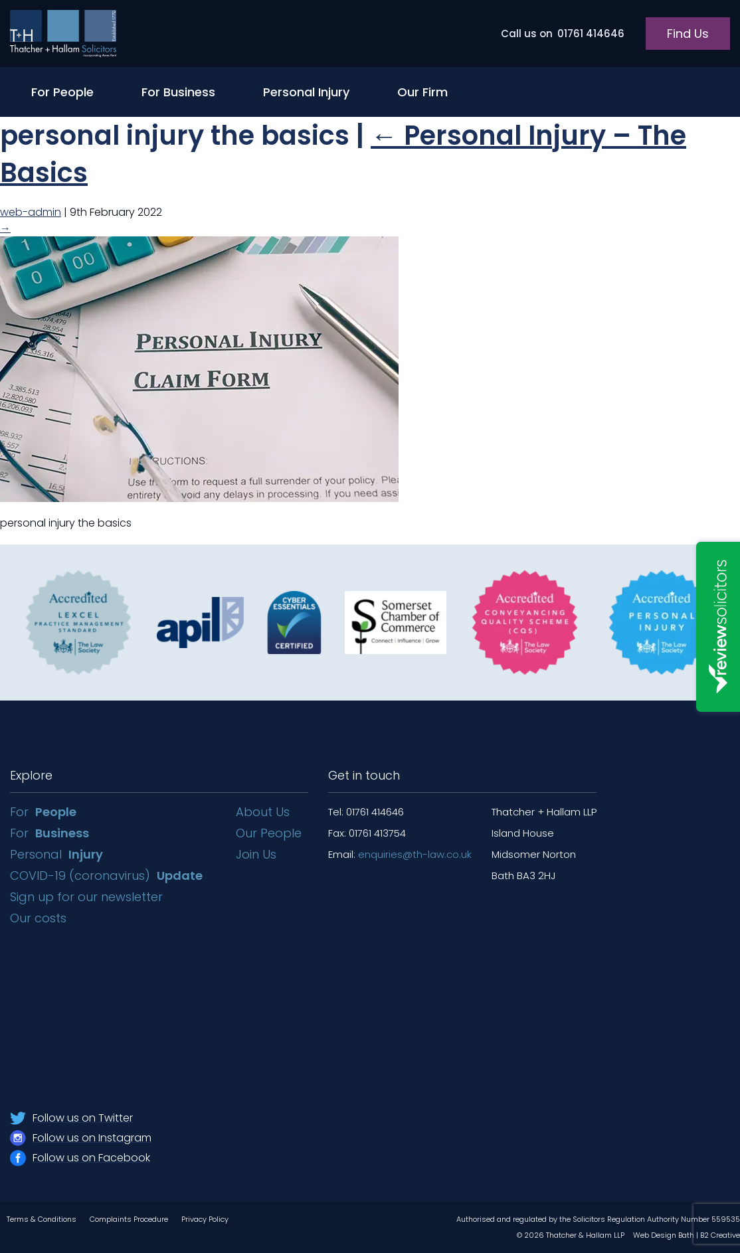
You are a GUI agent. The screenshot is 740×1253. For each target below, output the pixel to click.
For (43, 811)
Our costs (40, 918)
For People (62, 92)
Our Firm (422, 92)
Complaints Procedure (129, 1219)
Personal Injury (306, 92)
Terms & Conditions (41, 1219)
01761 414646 (562, 34)
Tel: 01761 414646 (366, 812)
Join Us (256, 854)
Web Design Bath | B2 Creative (686, 1235)
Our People (269, 833)
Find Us (688, 33)
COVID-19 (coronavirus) (106, 875)
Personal (56, 854)
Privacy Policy (205, 1219)
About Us (263, 811)
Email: (400, 854)
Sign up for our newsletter (88, 896)
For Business (178, 92)
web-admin (30, 212)
